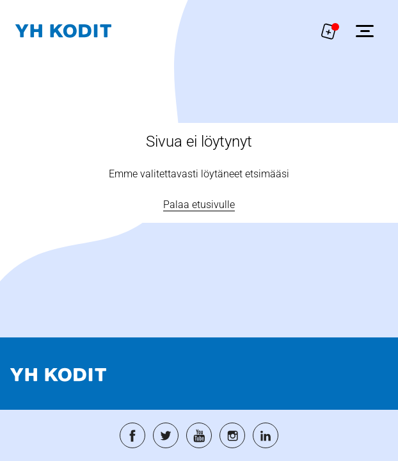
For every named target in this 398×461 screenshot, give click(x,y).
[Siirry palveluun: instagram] (232, 435)
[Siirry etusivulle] (63, 31)
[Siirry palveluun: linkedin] (265, 435)
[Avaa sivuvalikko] (365, 31)
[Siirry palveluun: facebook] (132, 435)
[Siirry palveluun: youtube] (199, 435)
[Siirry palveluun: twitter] (166, 435)
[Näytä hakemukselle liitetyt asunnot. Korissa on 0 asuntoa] (329, 31)
